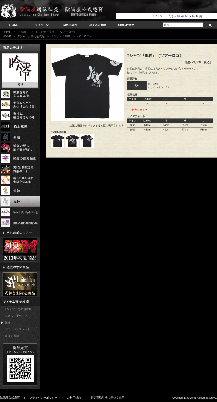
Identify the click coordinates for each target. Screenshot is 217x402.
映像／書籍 (12, 335)
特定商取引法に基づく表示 (107, 397)
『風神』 (23, 32)
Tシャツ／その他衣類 (31, 36)
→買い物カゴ (182, 16)
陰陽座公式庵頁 (10, 397)
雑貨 (5, 322)
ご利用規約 (74, 397)
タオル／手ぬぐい (16, 315)
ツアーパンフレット (17, 329)
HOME (7, 32)
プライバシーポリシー (43, 397)
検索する (210, 25)
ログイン (157, 16)
